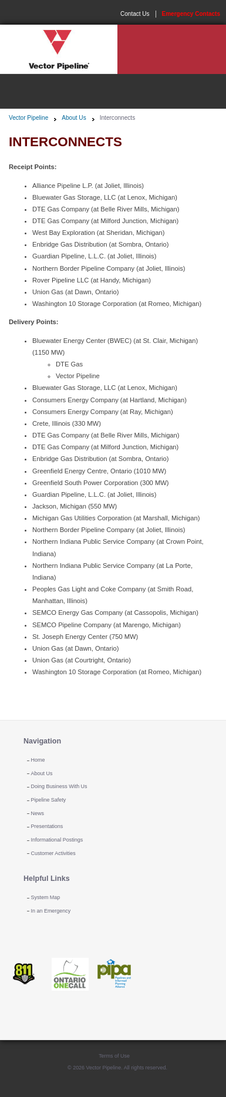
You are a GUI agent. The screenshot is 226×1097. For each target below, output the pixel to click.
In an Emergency (51, 911)
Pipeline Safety (48, 800)
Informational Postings (57, 840)
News (37, 813)
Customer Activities (53, 853)
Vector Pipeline (28, 118)
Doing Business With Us (59, 786)
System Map (45, 897)
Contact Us (134, 14)
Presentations (47, 826)
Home (38, 760)
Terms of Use (114, 1056)
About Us (74, 118)
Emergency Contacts (191, 14)
